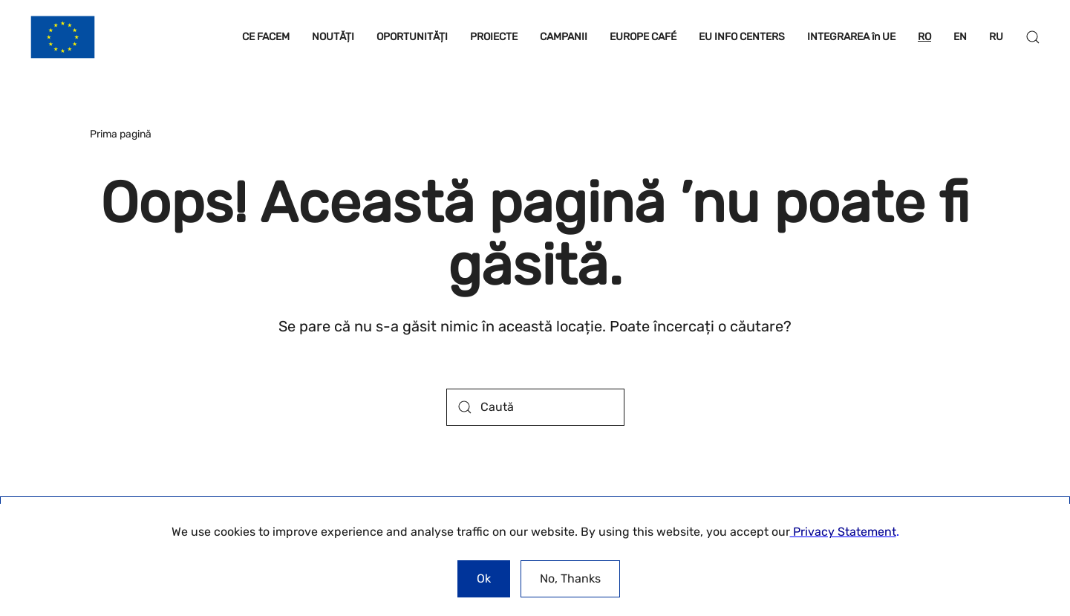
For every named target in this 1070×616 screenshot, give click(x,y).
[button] (1032, 37)
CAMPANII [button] (563, 36)
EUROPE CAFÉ (643, 36)
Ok (484, 578)
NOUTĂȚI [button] (333, 36)
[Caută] (535, 407)
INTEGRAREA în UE (851, 36)
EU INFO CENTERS (742, 36)
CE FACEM (266, 36)
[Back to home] (63, 37)
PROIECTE (494, 36)
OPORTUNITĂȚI (412, 36)
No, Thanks (570, 578)
